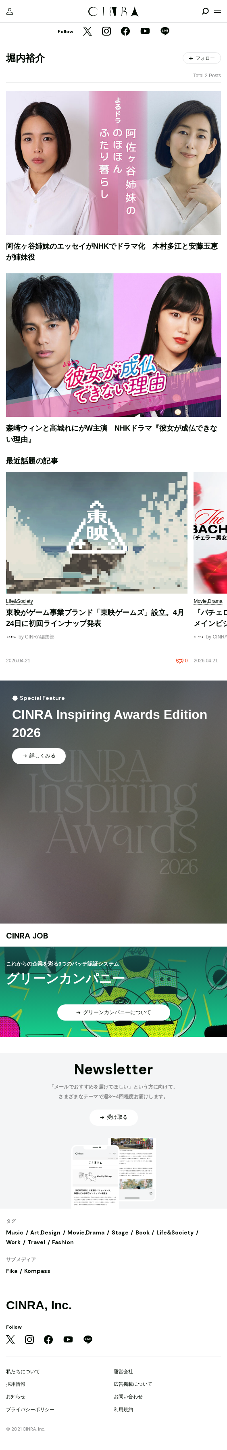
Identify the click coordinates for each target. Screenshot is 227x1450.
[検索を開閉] (205, 11)
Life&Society (175, 1232)
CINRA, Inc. (39, 1305)
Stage (120, 1232)
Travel (36, 1242)
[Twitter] (87, 32)
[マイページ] (10, 11)
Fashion (63, 1242)
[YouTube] (145, 32)
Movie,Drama (85, 1232)
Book (142, 1232)
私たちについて (23, 1371)
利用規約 (123, 1409)
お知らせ (15, 1396)
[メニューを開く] (217, 11)
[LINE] (164, 32)
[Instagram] (106, 32)
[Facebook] (125, 32)
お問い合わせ (128, 1396)
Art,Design (45, 1232)
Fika (11, 1271)
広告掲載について (133, 1384)
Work (13, 1242)
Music (14, 1232)
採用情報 (15, 1384)
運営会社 (123, 1371)
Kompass (37, 1271)
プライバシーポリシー (30, 1409)
